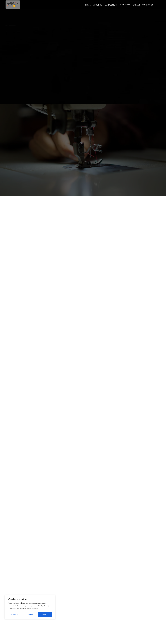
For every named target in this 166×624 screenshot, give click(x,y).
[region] (30, 607)
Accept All (45, 614)
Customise (14, 614)
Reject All (30, 614)
